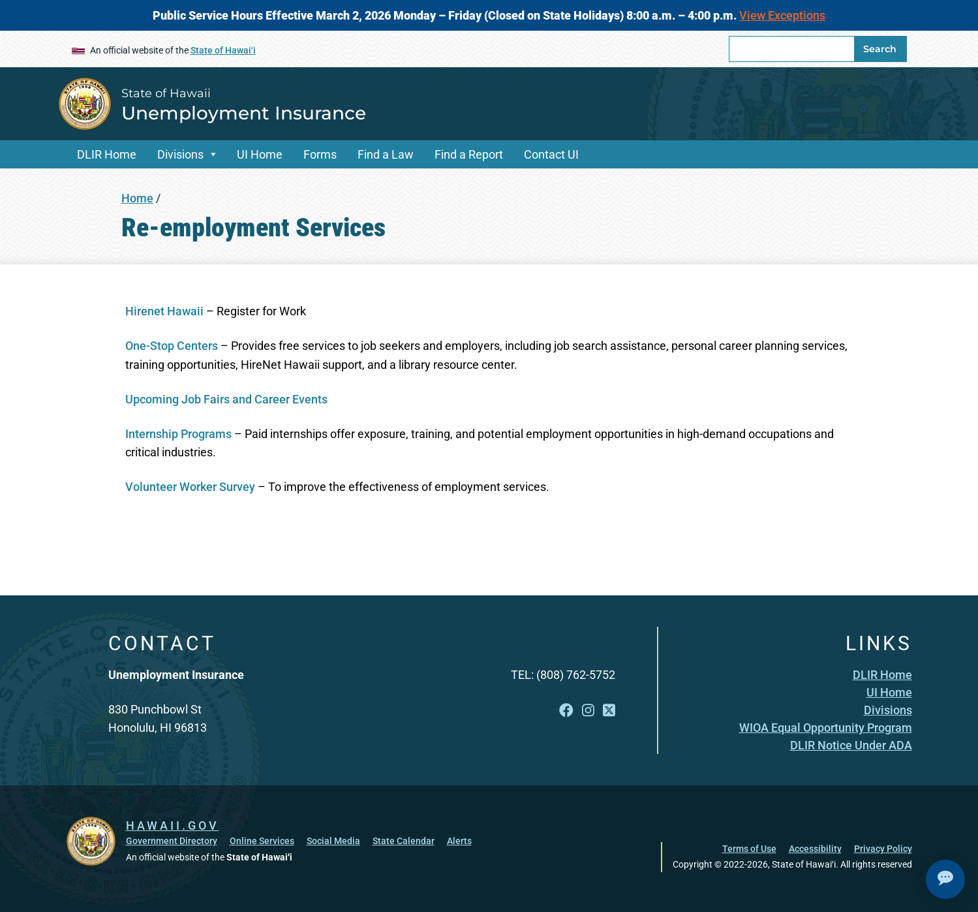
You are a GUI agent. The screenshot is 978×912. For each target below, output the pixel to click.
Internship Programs (178, 434)
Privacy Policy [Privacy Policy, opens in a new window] (883, 848)
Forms (320, 154)
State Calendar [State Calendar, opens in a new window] (404, 841)
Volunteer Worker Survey (190, 487)
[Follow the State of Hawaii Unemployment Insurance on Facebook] (566, 710)
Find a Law (386, 154)
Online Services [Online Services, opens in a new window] (262, 841)
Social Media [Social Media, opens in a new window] (333, 841)
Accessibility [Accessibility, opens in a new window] (815, 848)
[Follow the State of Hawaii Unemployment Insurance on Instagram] (588, 710)
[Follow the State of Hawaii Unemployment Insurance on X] (609, 710)
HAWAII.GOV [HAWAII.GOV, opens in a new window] (172, 825)
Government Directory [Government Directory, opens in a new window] (171, 841)
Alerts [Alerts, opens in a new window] (459, 841)
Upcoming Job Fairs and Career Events (226, 399)
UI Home (260, 154)
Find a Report (469, 154)
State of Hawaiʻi (223, 50)
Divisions (180, 154)
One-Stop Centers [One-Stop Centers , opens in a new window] (173, 346)
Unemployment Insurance (243, 113)
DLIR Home (106, 154)
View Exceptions (782, 15)
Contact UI (551, 154)
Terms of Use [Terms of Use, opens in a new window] (749, 848)
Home (137, 198)
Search (879, 49)
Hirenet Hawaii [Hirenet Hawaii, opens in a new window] (164, 311)
